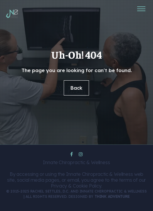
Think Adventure (112, 196)
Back (76, 88)
